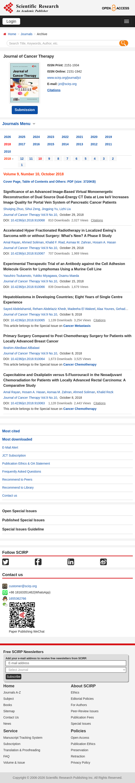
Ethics (75, 692)
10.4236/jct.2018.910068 (28, 220)
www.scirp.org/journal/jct (64, 77)
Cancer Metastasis (77, 326)
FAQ (6, 756)
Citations (54, 90)
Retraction (78, 756)
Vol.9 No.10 (49, 214)
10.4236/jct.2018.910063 (28, 403)
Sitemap (9, 711)
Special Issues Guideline (23, 529)
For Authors (79, 705)
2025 (21, 137)
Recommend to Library (18, 487)
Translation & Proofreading (21, 750)
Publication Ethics (83, 744)
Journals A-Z (12, 692)
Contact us (9, 495)
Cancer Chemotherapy (79, 364)
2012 (94, 144)
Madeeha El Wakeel (81, 309)
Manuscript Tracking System (22, 737)
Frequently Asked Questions (21, 471)
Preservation (79, 750)
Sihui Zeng (32, 209)
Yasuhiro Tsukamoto (17, 275)
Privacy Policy (80, 762)
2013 (79, 144)
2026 (7, 137)
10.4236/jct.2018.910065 (28, 320)
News (7, 723)
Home (12, 34)
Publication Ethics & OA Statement (26, 463)
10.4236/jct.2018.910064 (28, 359)
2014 (65, 144)
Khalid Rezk (105, 392)
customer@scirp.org (23, 586)
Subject (8, 698)
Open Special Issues (19, 511)
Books (7, 705)
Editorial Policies (82, 698)
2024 (36, 137)
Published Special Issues (23, 520)
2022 (65, 137)
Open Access (80, 737)
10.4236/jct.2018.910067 (28, 253)
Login (11, 21)
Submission (25, 110)
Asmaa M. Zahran (78, 242)
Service (10, 731)
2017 (21, 144)
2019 (108, 137)
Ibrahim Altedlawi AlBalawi (21, 348)
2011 (108, 144)
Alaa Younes (105, 309)
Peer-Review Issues (85, 711)
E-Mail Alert (10, 447)
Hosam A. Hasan (104, 242)
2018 (7, 144)
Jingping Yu (50, 209)
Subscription (11, 744)
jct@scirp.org (67, 84)
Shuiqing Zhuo (13, 209)
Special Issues (81, 723)
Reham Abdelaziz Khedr (49, 309)
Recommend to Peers (17, 479)
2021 (79, 137)
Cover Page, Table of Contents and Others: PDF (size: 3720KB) (49, 181)
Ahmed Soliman (33, 242)
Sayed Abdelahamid (17, 309)
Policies (78, 731)
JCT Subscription (14, 455)
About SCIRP (83, 686)
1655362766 (17, 598)
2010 (7, 151)
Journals (26, 34)
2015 (50, 144)
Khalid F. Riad (55, 242)
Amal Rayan (11, 242)
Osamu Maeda (69, 275)
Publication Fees (82, 717)
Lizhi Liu (65, 209)
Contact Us (11, 717)
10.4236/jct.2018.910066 (28, 287)
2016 (36, 144)
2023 (50, 137)
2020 (94, 137)
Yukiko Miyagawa (45, 275)
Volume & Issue (14, 762)
